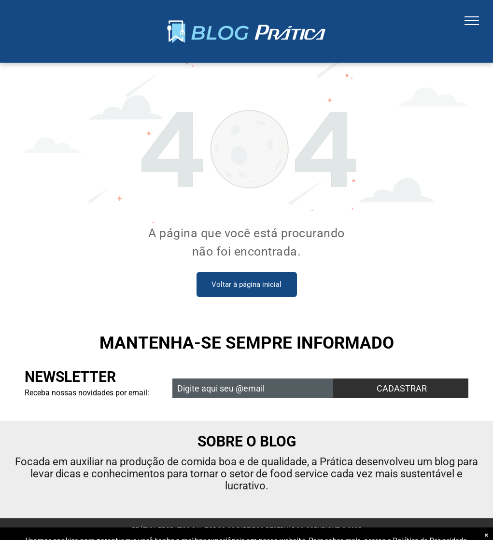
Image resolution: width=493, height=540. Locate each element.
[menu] (471, 20)
